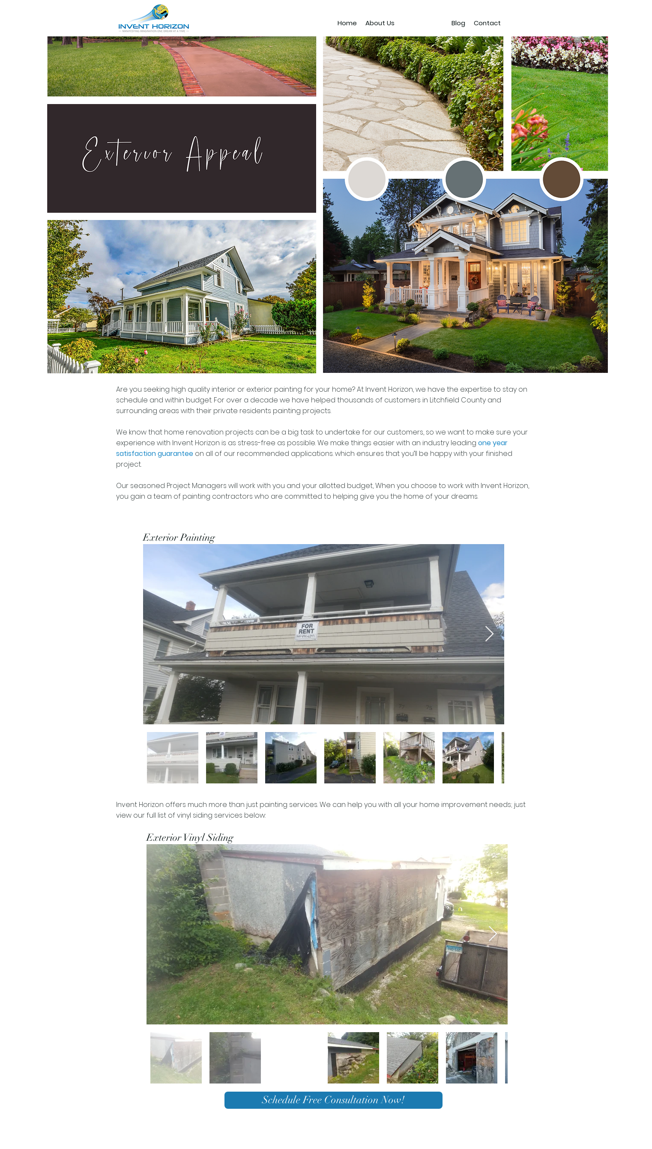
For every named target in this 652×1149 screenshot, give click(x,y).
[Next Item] (489, 634)
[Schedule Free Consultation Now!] (333, 1100)
